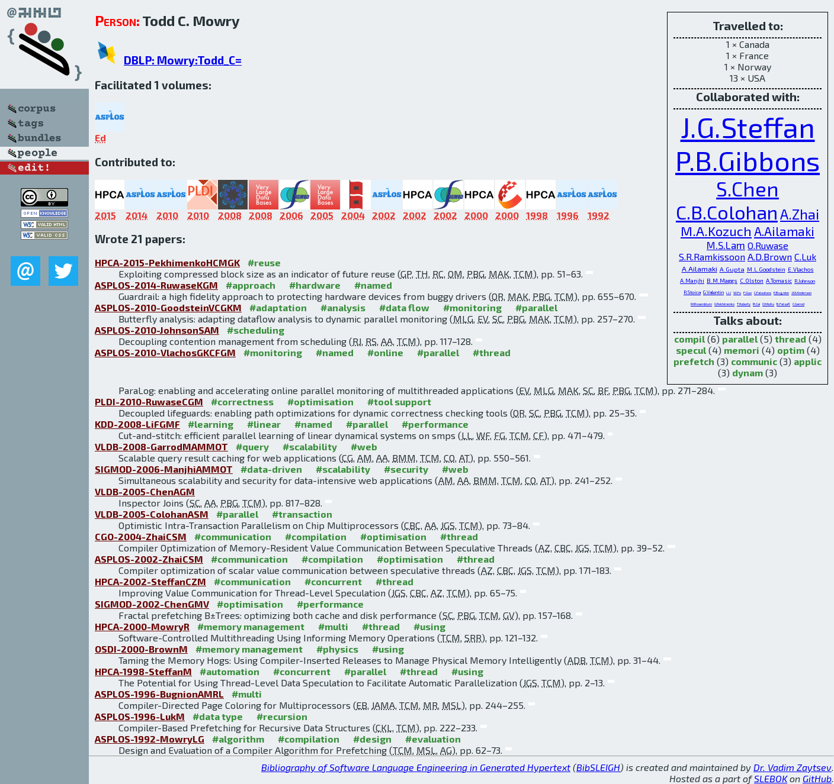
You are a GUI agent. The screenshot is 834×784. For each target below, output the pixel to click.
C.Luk (805, 256)
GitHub (817, 778)
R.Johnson (804, 281)
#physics (337, 648)
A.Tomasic (779, 280)
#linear (264, 424)
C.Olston (752, 280)
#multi (333, 626)
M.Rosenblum (701, 304)
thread (790, 338)
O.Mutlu (768, 304)
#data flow (404, 307)
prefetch (693, 361)
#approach (250, 285)
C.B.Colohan (727, 212)
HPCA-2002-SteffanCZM (150, 581)
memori (741, 350)
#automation (229, 671)
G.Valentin (713, 292)
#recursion (281, 716)
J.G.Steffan (748, 126)
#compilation (316, 536)
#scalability (310, 446)
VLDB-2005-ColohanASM (151, 514)
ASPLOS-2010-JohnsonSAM (157, 329)
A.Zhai (799, 213)
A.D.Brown (770, 256)
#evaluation (433, 738)
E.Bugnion (781, 293)
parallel (740, 338)
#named (373, 285)
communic (754, 361)
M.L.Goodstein (766, 269)
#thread (492, 352)
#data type (218, 716)
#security (406, 469)
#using (429, 626)
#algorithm (238, 738)
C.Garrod (798, 304)
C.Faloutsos (762, 293)
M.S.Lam (726, 245)
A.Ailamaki (784, 231)
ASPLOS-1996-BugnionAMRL (159, 693)
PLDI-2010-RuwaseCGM (149, 401)
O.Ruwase (768, 245)
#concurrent (333, 581)
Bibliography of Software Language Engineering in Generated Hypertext (415, 767)
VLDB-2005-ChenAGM (145, 491)
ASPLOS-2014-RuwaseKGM (156, 285)
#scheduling (255, 329)
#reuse (264, 262)
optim (790, 350)
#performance (435, 424)
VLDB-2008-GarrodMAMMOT (161, 446)
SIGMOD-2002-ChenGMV (152, 603)
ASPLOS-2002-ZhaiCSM (149, 558)
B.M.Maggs (722, 280)
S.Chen (747, 188)
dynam (747, 372)
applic (808, 361)
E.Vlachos (801, 269)
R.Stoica (692, 292)
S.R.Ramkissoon (712, 256)
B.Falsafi (783, 304)
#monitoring (472, 307)
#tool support (399, 401)
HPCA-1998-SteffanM (143, 671)
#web (364, 446)
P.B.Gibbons (747, 160)
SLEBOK (770, 778)
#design (372, 738)
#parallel (536, 307)
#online (385, 352)
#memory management (250, 626)
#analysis (342, 307)
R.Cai (756, 304)
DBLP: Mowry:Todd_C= (183, 60)
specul (691, 350)
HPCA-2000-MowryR (142, 626)
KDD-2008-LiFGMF (137, 424)
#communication (232, 536)
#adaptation (278, 307)
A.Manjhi (692, 280)
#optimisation (320, 401)
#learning (210, 424)
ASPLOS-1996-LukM (140, 716)
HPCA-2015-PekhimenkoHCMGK (167, 262)
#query (252, 446)
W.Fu (737, 293)
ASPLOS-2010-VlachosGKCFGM (165, 352)
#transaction (302, 514)
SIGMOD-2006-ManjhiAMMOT (164, 469)
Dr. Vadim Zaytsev (792, 767)
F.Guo (747, 293)
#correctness (242, 401)
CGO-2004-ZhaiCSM (141, 536)
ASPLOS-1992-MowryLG (149, 738)
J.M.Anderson (801, 293)
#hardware (315, 285)
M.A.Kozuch (716, 231)
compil (689, 338)
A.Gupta (732, 269)
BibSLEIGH (598, 767)
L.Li (728, 293)
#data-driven (271, 469)
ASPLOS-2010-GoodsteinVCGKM (168, 307)
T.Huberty (743, 304)
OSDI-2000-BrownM (141, 648)
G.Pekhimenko (724, 304)
